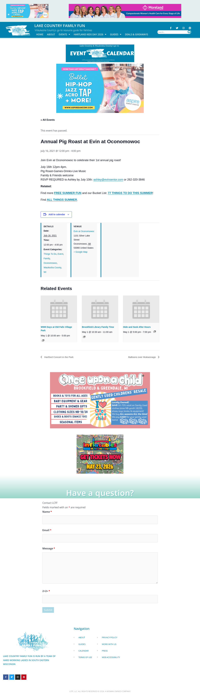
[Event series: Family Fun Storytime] (84, 337)
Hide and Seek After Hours (137, 327)
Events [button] (64, 34)
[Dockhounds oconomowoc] (100, 454)
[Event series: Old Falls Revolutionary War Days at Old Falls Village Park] (43, 341)
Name (47, 512)
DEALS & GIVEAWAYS (136, 34)
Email (46, 530)
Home (39, 34)
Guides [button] (115, 34)
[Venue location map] (120, 244)
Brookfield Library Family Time (98, 327)
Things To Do (50, 254)
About (51, 34)
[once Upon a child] (100, 400)
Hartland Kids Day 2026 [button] (90, 34)
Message (48, 549)
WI (45, 272)
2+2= (46, 591)
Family (47, 258)
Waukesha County (52, 267)
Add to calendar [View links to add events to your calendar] (57, 214)
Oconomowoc (50, 263)
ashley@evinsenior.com (108, 179)
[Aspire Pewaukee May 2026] (27, 10)
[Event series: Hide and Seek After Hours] (155, 332)
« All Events (48, 120)
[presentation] (59, 309)
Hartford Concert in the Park (59, 357)
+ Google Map (80, 252)
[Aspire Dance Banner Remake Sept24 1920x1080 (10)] (100, 88)
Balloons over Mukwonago (141, 357)
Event (60, 254)
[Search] (189, 32)
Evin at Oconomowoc (84, 231)
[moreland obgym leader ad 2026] (125, 10)
